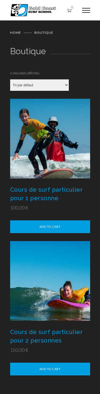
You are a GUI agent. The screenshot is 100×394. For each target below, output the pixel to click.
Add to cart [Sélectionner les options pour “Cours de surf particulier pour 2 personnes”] (50, 369)
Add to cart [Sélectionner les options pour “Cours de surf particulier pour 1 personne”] (50, 227)
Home (15, 33)
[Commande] (39, 85)
